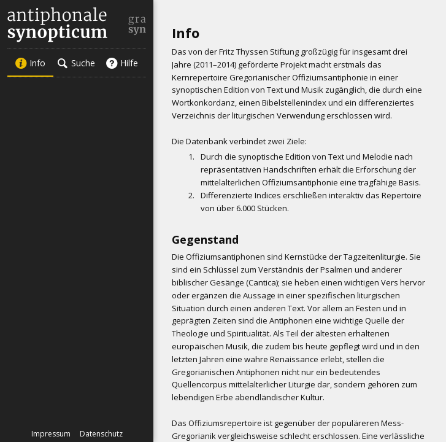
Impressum (51, 433)
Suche (76, 63)
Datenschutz (101, 433)
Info (30, 63)
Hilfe (122, 63)
